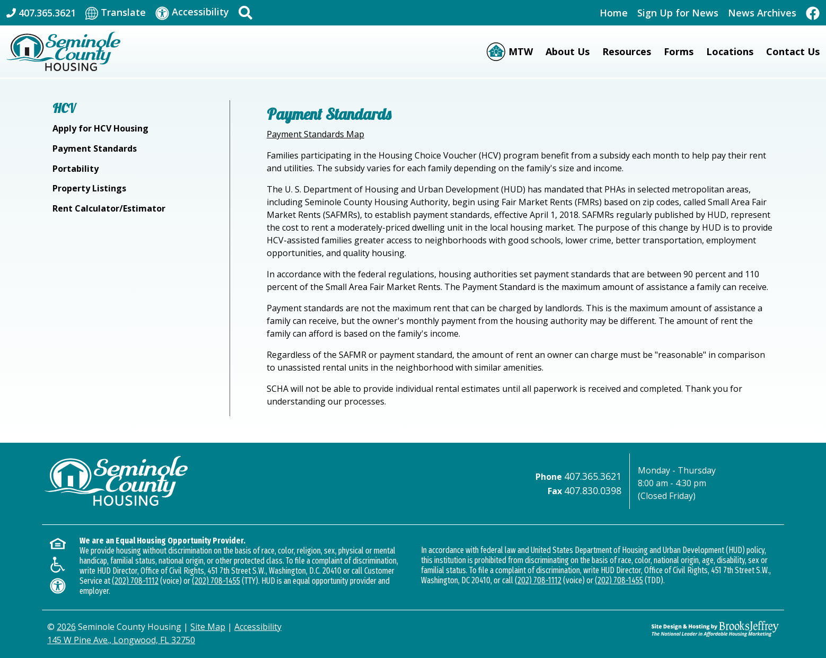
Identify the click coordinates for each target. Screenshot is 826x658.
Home (614, 12)
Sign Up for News (677, 12)
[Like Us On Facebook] (813, 12)
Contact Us (793, 51)
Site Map (207, 627)
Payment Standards (94, 148)
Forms (678, 51)
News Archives (762, 12)
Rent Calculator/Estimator (108, 208)
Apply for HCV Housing (100, 128)
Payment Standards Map (315, 134)
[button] (245, 12)
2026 (66, 627)
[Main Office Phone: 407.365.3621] (41, 12)
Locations (729, 51)
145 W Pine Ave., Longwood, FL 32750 (121, 640)
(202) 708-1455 (216, 581)
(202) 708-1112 (135, 581)
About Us (568, 51)
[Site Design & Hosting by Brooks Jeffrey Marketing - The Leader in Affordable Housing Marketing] (715, 629)
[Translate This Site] (115, 13)
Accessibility (258, 627)
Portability (75, 168)
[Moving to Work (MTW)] (510, 51)
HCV (63, 108)
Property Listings (89, 188)
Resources (626, 51)
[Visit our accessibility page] (192, 12)
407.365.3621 (592, 476)
